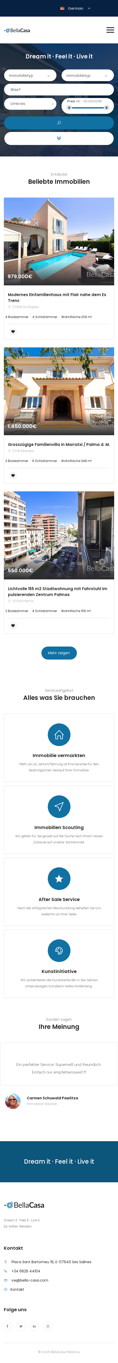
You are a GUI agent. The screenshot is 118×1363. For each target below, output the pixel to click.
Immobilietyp (21, 75)
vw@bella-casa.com (29, 1280)
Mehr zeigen (59, 652)
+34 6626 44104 (25, 1271)
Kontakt (17, 1289)
